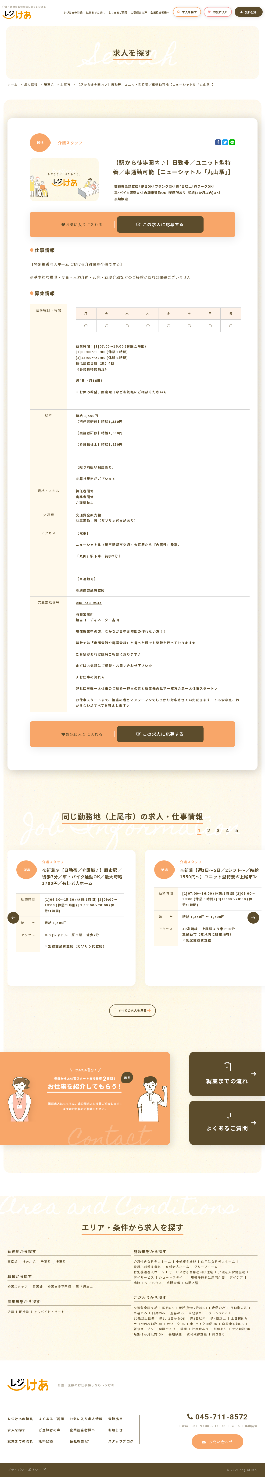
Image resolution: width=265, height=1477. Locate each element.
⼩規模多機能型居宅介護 (206, 1277)
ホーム (12, 84)
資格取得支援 (197, 1334)
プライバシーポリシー (26, 1469)
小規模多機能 (186, 1261)
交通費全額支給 (146, 1307)
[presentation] (13, 918)
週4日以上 (218, 1318)
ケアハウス (153, 1282)
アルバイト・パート (49, 1311)
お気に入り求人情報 (86, 1418)
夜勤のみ (219, 1307)
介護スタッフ (17, 1286)
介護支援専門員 (59, 1286)
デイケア (236, 1277)
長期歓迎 (175, 1334)
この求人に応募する (160, 224)
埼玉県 (49, 84)
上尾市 (65, 84)
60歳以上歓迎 (144, 1318)
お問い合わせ (217, 1441)
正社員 (24, 1311)
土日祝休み (239, 1318)
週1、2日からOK (172, 1318)
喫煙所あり (167, 1329)
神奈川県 (29, 1261)
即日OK (168, 1307)
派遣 (10, 1311)
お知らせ (115, 1430)
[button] (199, 831)
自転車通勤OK (233, 1324)
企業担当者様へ (159, 12)
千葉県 (46, 1261)
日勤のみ (158, 1313)
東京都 (12, 1261)
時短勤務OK (241, 1329)
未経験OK (196, 1313)
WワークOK (176, 1324)
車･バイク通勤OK (203, 1324)
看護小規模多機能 (147, 1266)
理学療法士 (84, 1286)
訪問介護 (173, 1282)
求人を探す (187, 12)
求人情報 (31, 84)
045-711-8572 (217, 1416)
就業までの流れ (95, 12)
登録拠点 (115, 1418)
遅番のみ (177, 1313)
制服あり (220, 1329)
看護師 (38, 1286)
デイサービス (144, 1277)
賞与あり (219, 1334)
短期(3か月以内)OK (149, 1334)
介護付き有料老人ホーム (152, 1261)
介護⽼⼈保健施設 (231, 1272)
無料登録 (248, 12)
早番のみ (140, 1313)
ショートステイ (171, 1277)
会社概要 (79, 1441)
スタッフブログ (121, 1441)
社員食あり (200, 1329)
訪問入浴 (192, 1282)
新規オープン (144, 1329)
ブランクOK (217, 1313)
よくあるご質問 (117, 12)
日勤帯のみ (238, 1307)
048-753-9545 (89, 602)
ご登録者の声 (139, 12)
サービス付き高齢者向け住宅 (191, 1272)
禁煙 (183, 1329)
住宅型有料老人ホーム (218, 1261)
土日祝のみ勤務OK (148, 1324)
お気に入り (218, 12)
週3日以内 (198, 1318)
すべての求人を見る (132, 1010)
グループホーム (206, 1266)
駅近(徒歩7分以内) (193, 1307)
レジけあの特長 (73, 12)
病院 (137, 1282)
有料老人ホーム (178, 1266)
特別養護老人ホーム (149, 1272)
